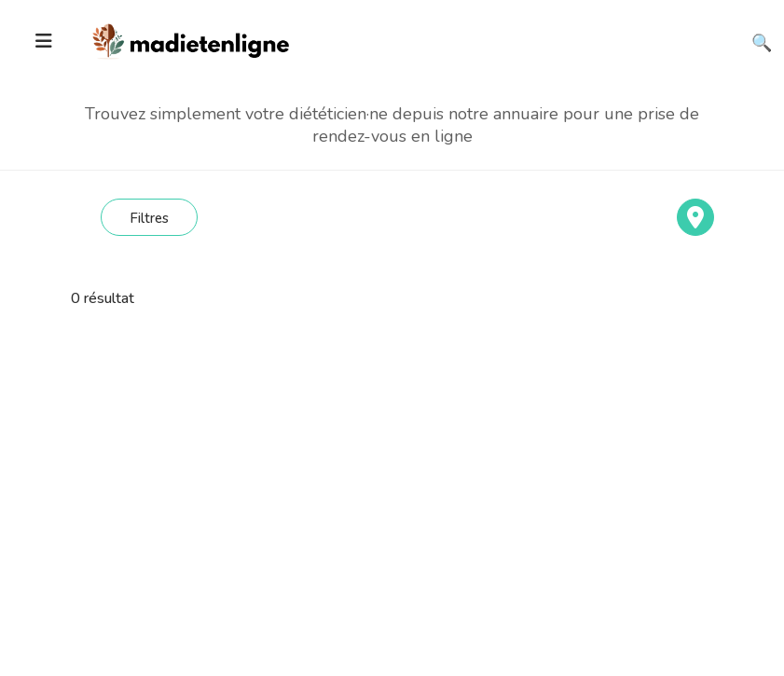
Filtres (149, 218)
